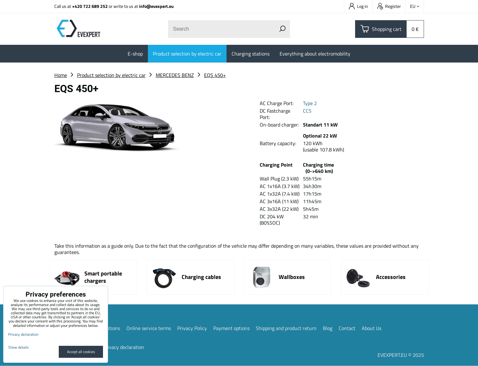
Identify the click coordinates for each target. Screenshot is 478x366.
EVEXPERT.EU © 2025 (401, 355)
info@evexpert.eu (156, 6)
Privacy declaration (123, 347)
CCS (307, 111)
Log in (358, 6)
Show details (18, 347)
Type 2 (310, 103)
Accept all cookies (81, 352)
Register (389, 6)
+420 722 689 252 (90, 6)
